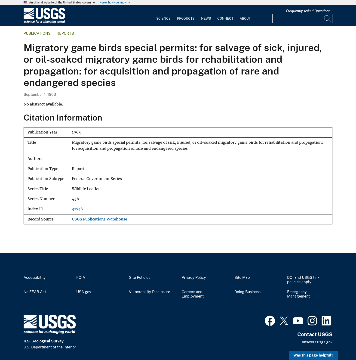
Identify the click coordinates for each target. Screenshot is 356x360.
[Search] (327, 18)
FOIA (80, 278)
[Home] (44, 22)
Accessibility (35, 278)
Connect (225, 18)
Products (185, 18)
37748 (77, 209)
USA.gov (83, 292)
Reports (65, 33)
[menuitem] (163, 16)
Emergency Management (298, 294)
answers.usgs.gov (317, 342)
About (245, 18)
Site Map (242, 278)
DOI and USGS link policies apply (303, 280)
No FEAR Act (35, 292)
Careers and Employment (193, 294)
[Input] (302, 18)
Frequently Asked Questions (308, 11)
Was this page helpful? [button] (313, 355)
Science (163, 18)
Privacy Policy (194, 278)
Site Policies (139, 278)
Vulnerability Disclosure (149, 292)
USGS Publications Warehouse (99, 219)
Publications (37, 33)
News (206, 18)
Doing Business (247, 292)
